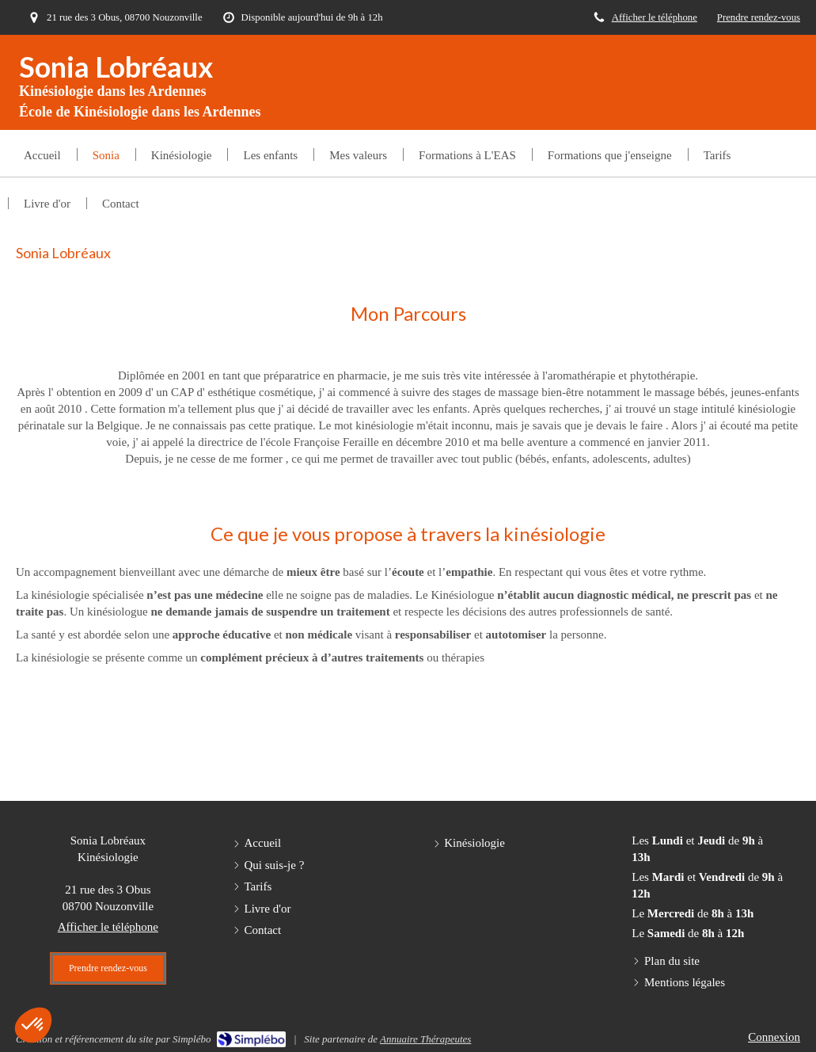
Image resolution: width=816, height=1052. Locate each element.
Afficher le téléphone (654, 17)
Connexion (774, 1037)
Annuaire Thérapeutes (425, 1039)
